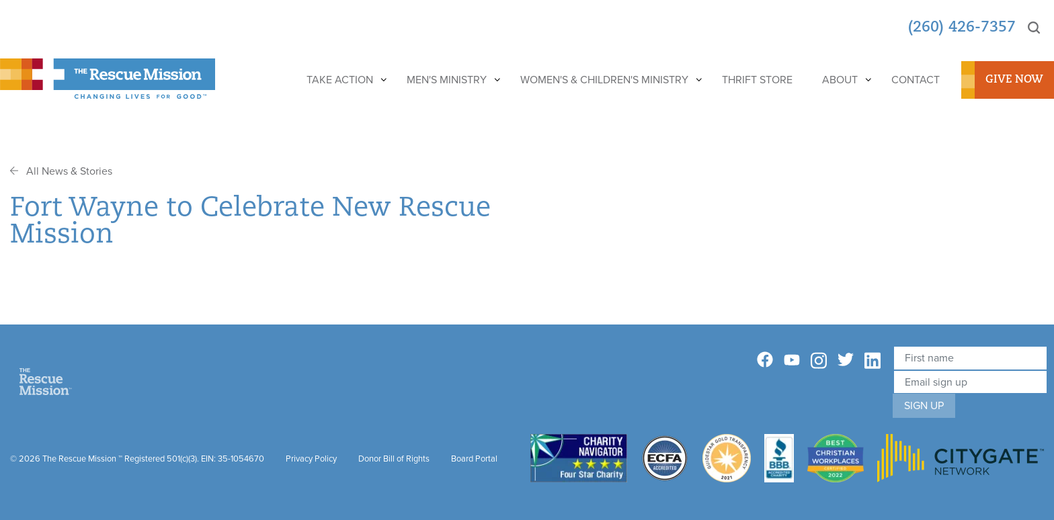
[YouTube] (791, 359)
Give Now (1014, 80)
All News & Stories (61, 171)
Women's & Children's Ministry (604, 79)
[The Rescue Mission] (107, 77)
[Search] (1034, 28)
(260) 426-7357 (962, 28)
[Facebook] (765, 360)
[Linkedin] (872, 361)
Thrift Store (757, 79)
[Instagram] (818, 361)
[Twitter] (845, 360)
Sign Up (924, 405)
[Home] (45, 380)
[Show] (383, 80)
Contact (915, 79)
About (840, 79)
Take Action (340, 79)
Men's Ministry (447, 79)
